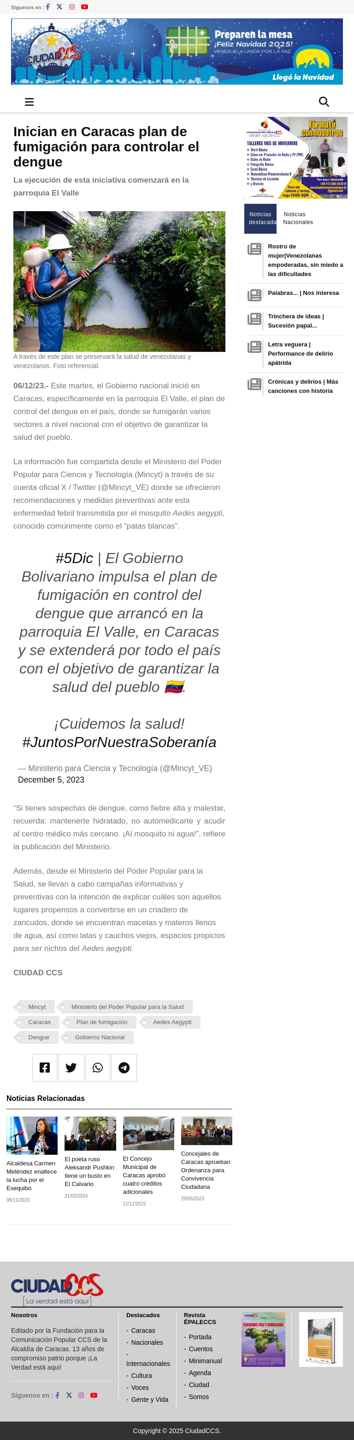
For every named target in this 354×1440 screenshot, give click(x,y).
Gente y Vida (150, 1399)
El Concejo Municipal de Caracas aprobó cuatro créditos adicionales (144, 1175)
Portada (200, 1337)
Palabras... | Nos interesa (303, 292)
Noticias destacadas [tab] (263, 218)
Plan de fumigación (102, 1022)
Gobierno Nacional (100, 1037)
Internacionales (148, 1363)
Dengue (39, 1037)
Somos (199, 1396)
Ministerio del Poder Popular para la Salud (127, 1006)
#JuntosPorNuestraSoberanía (119, 742)
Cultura (141, 1375)
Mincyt (37, 1006)
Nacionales (147, 1342)
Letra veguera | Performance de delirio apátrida (300, 353)
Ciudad (199, 1384)
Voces (140, 1387)
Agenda (200, 1373)
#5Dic (75, 558)
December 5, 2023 (51, 779)
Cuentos (201, 1349)
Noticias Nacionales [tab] (297, 218)
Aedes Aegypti (172, 1022)
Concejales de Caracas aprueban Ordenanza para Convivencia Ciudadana (205, 1170)
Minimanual (205, 1361)
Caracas (40, 1022)
